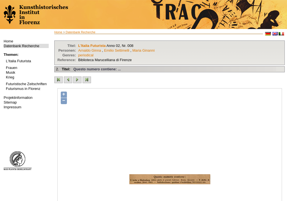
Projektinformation (18, 97)
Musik (10, 72)
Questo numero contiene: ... (97, 69)
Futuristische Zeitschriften (26, 84)
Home (8, 41)
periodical (86, 55)
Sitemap (10, 102)
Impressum (12, 107)
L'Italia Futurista (18, 61)
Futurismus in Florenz (23, 89)
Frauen (11, 68)
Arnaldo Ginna (89, 50)
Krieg (10, 77)
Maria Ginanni (143, 50)
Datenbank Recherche (21, 46)
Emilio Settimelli (116, 50)
